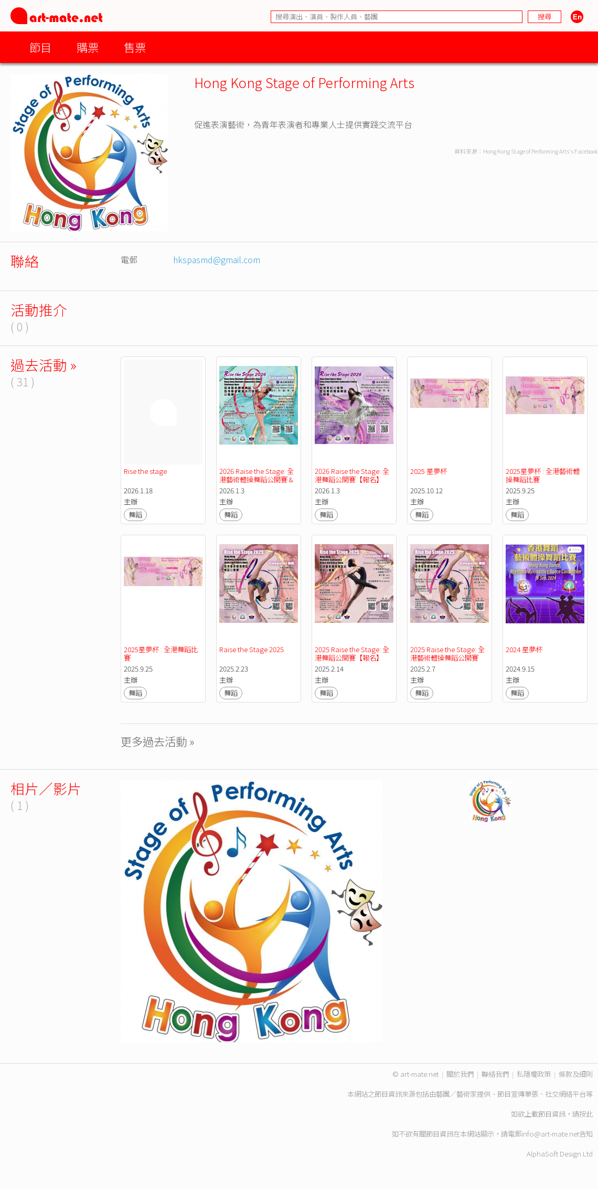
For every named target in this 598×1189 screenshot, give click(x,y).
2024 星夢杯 (525, 649)
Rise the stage (145, 471)
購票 (88, 47)
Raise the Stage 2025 (251, 649)
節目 (40, 47)
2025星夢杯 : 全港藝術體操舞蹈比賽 (543, 475)
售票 (135, 47)
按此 (586, 1114)
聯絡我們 (495, 1074)
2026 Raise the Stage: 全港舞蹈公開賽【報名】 (352, 475)
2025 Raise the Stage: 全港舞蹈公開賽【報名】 (352, 653)
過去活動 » (43, 364)
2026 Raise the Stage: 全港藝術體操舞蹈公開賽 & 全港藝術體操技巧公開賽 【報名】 (257, 483)
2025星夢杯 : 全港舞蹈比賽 (161, 653)
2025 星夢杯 (428, 471)
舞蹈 (135, 515)
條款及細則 (576, 1074)
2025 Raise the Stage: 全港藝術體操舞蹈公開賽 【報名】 (447, 657)
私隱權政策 (534, 1074)
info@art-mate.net (550, 1134)
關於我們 (460, 1074)
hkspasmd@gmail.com (216, 259)
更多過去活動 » (158, 741)
